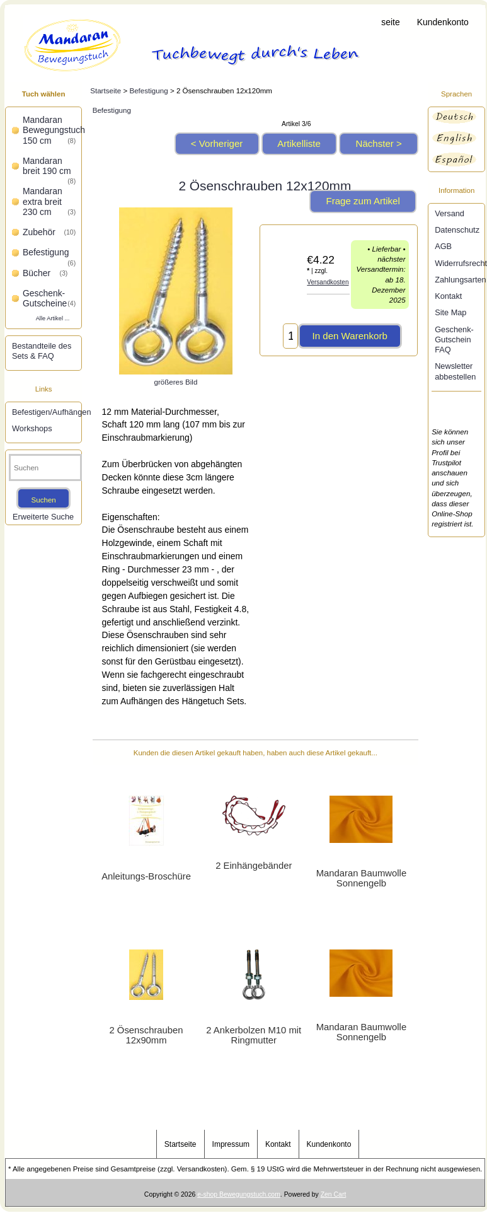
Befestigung (148, 90)
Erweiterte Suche (43, 516)
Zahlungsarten (458, 279)
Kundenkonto (443, 22)
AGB (443, 246)
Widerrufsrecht (458, 263)
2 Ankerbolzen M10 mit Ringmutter (253, 1035)
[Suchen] (45, 467)
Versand (449, 213)
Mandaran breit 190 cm (49, 167)
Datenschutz (457, 230)
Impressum (230, 1144)
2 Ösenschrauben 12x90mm (146, 1035)
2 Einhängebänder (253, 866)
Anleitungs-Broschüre (146, 876)
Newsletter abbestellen (455, 371)
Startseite (381, 22)
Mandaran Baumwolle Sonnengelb (361, 878)
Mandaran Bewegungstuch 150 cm (50, 130)
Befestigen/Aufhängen (45, 412)
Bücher (45, 273)
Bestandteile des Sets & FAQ (41, 351)
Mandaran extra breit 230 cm (49, 201)
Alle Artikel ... (53, 318)
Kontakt (448, 296)
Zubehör (49, 232)
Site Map (450, 312)
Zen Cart (334, 1194)
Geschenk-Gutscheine (49, 298)
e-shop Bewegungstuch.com (238, 1194)
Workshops (32, 428)
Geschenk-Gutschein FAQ (454, 339)
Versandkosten (327, 282)
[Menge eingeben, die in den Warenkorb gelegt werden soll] (290, 336)
